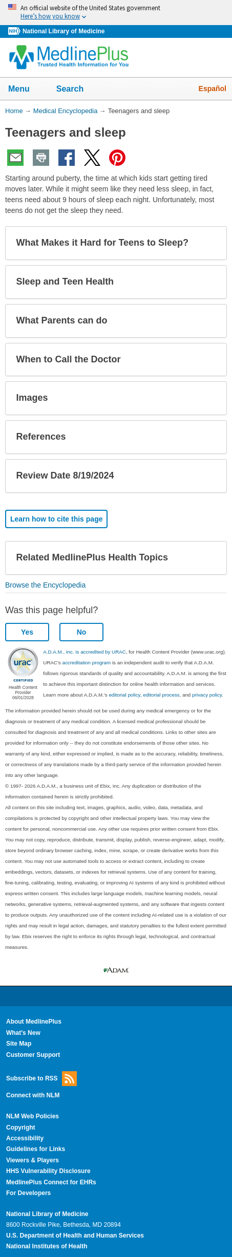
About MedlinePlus (33, 1021)
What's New (23, 1032)
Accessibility (25, 1138)
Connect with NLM (33, 1095)
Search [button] (76, 89)
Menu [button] (25, 89)
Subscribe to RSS (41, 1078)
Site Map (18, 1043)
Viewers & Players (32, 1160)
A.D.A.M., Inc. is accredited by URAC (84, 652)
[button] (210, 243)
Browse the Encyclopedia (45, 585)
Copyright (20, 1127)
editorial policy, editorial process (144, 695)
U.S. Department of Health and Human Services (75, 1235)
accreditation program (86, 662)
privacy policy (207, 695)
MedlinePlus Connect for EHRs (51, 1182)
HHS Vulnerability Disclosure (48, 1171)
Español (212, 88)
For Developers (28, 1193)
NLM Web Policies (32, 1116)
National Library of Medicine (63, 31)
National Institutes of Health (46, 1246)
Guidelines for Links (35, 1149)
